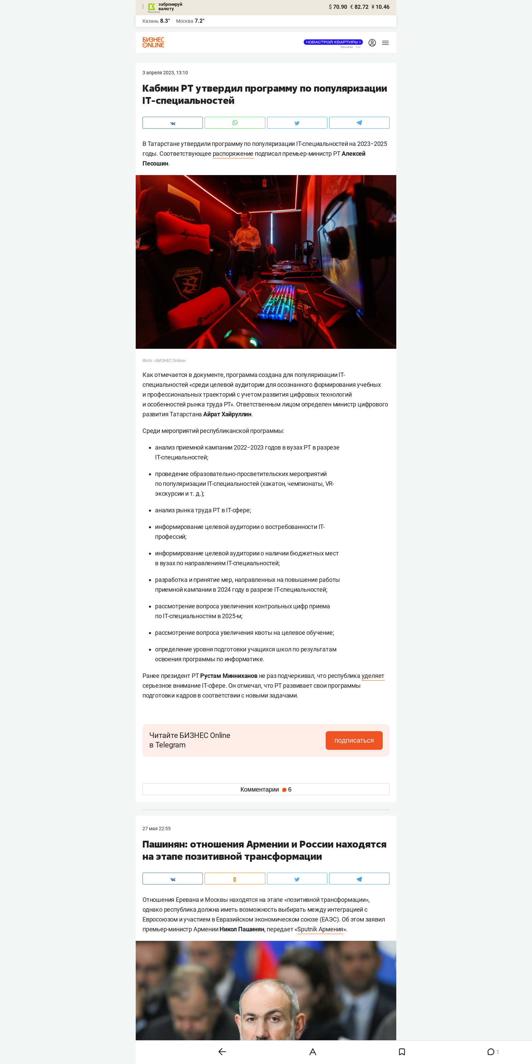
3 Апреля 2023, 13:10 (165, 72)
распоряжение (233, 153)
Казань (150, 21)
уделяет (373, 675)
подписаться (354, 740)
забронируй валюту (170, 6)
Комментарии (266, 789)
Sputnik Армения (320, 929)
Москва (184, 21)
